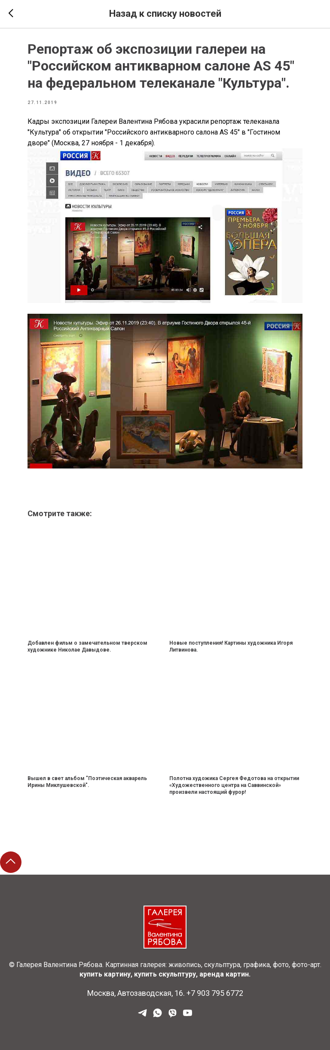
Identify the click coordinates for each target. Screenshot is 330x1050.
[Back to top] (10, 862)
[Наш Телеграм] (142, 1015)
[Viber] (172, 1015)
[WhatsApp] (157, 1015)
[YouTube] (187, 1015)
